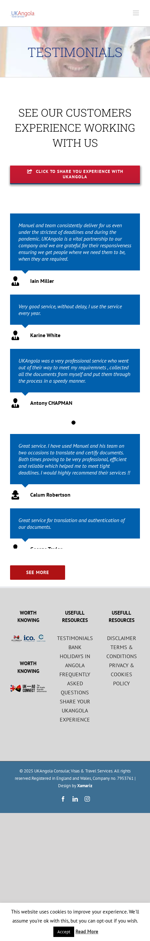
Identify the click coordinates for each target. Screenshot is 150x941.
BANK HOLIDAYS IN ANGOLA (75, 656)
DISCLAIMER (121, 638)
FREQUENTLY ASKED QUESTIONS (74, 683)
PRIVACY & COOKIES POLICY (121, 674)
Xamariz (84, 786)
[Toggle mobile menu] (136, 12)
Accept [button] (63, 932)
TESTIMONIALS (75, 638)
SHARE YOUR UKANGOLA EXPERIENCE (75, 710)
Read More (87, 931)
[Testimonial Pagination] (73, 423)
